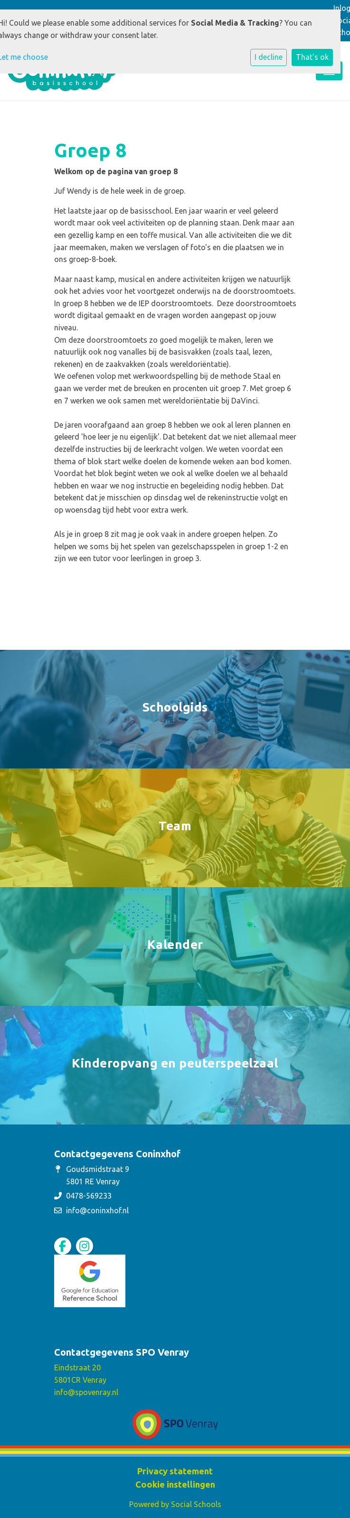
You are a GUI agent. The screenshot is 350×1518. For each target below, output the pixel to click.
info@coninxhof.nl (97, 1210)
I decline (269, 57)
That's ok (312, 57)
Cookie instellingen (175, 1484)
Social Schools (196, 1504)
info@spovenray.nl (86, 1392)
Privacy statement (175, 1471)
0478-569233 (89, 1195)
